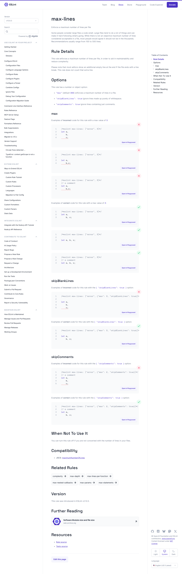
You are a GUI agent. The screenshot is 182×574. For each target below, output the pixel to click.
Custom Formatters (11, 205)
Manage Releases (11, 327)
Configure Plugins (12, 79)
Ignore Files (10, 92)
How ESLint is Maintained (14, 314)
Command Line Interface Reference (18, 106)
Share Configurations (12, 200)
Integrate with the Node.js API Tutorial (19, 225)
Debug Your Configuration (16, 96)
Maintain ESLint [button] (20, 310)
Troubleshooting (10, 146)
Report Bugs (9, 250)
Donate (172, 5)
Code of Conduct (11, 241)
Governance (9, 298)
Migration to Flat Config (15, 195)
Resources (158, 92)
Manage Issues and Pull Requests (17, 319)
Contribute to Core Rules (13, 294)
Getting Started (10, 47)
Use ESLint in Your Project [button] (20, 42)
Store (129, 5)
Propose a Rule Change (13, 259)
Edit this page (60, 559)
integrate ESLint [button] (20, 221)
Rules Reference (10, 110)
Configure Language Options (17, 70)
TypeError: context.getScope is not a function (20, 155)
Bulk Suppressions (11, 128)
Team (104, 5)
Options (156, 62)
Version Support (10, 141)
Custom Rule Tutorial (14, 177)
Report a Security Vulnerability (16, 303)
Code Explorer (156, 5)
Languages (10, 190)
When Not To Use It (162, 76)
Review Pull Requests (12, 323)
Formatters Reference (12, 124)
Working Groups (10, 332)
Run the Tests (9, 276)
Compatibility (159, 79)
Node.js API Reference (13, 229)
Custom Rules (11, 182)
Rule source (61, 542)
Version (156, 86)
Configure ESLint (10, 61)
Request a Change (11, 263)
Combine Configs (12, 87)
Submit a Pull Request (12, 289)
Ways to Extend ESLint (13, 168)
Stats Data (8, 213)
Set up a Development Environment (18, 272)
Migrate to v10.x (10, 137)
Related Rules (159, 82)
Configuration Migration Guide (17, 101)
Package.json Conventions (14, 281)
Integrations (9, 132)
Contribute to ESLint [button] (20, 237)
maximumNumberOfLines (73, 458)
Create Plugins (10, 173)
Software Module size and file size (78, 520)
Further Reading (160, 89)
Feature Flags (9, 119)
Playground (141, 5)
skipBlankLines (161, 69)
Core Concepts (10, 51)
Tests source (62, 546)
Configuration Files (13, 65)
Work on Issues (10, 285)
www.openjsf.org (168, 539)
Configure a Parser (13, 83)
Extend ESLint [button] (20, 164)
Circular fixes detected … (15, 150)
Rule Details (158, 59)
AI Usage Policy (10, 245)
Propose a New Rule (12, 254)
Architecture (9, 267)
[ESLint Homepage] (10, 4)
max (157, 66)
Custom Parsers (10, 209)
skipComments (162, 72)
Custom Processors (13, 186)
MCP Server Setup (11, 115)
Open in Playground (128, 142)
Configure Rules (12, 74)
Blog (113, 5)
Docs (121, 5)
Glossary (9, 56)
